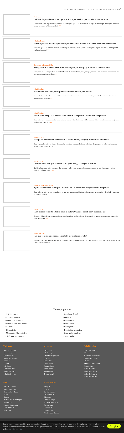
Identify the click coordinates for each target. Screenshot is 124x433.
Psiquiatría (48, 361)
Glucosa (6, 397)
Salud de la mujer (90, 371)
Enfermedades (50, 382)
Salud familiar (39, 89)
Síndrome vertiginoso (15, 336)
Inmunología (48, 410)
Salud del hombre (90, 374)
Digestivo (47, 397)
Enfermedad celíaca (11, 392)
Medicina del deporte (51, 413)
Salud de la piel (9, 371)
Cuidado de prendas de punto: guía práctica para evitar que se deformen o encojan (71, 19)
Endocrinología (49, 400)
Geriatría (10, 326)
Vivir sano (37, 17)
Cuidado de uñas (13, 317)
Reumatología (49, 366)
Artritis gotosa (12, 314)
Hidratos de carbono (11, 358)
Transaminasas (9, 407)
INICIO (66, 9)
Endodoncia (69, 320)
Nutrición (7, 361)
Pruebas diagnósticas (11, 405)
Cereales (87, 353)
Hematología (48, 405)
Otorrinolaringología (51, 355)
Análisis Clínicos (10, 386)
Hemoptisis (11, 330)
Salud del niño (39, 137)
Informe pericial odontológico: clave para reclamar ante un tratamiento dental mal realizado (75, 43)
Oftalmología (48, 353)
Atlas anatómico (90, 350)
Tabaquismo (48, 371)
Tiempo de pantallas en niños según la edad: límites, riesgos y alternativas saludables (71, 139)
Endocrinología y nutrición (43, 65)
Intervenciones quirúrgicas (13, 400)
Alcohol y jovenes (10, 353)
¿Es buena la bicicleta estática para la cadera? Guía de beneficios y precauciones (69, 212)
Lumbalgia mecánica (73, 330)
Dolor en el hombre (14, 320)
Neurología (48, 350)
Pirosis (6, 394)
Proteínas (7, 363)
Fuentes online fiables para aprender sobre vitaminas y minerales (63, 91)
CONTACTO (90, 9)
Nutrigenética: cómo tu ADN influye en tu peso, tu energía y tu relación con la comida (72, 67)
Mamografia (8, 402)
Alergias (47, 386)
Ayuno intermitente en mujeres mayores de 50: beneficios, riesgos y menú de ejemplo (71, 187)
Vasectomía (69, 336)
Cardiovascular (49, 392)
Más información (14, 429)
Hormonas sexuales (91, 358)
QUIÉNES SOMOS (77, 9)
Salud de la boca (39, 41)
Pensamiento (88, 366)
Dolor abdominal (10, 389)
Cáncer (46, 389)
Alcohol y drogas (10, 350)
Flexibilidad (69, 323)
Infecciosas (48, 407)
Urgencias (7, 410)
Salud (5, 382)
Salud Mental (48, 369)
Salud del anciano (90, 376)
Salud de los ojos (10, 374)
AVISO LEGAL (102, 9)
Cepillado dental (71, 314)
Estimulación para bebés (16, 323)
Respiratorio (48, 363)
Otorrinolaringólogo (72, 333)
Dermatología (49, 394)
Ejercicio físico (39, 161)
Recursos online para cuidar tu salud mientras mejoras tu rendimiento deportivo (70, 115)
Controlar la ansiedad (92, 355)
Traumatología (49, 374)
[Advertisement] (62, 280)
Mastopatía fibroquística (16, 333)
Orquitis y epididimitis (92, 363)
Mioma (87, 361)
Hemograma (69, 326)
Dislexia (67, 317)
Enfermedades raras (51, 402)
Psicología (7, 366)
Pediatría (47, 358)
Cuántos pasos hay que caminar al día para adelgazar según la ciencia (65, 163)
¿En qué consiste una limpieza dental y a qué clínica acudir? (60, 236)
